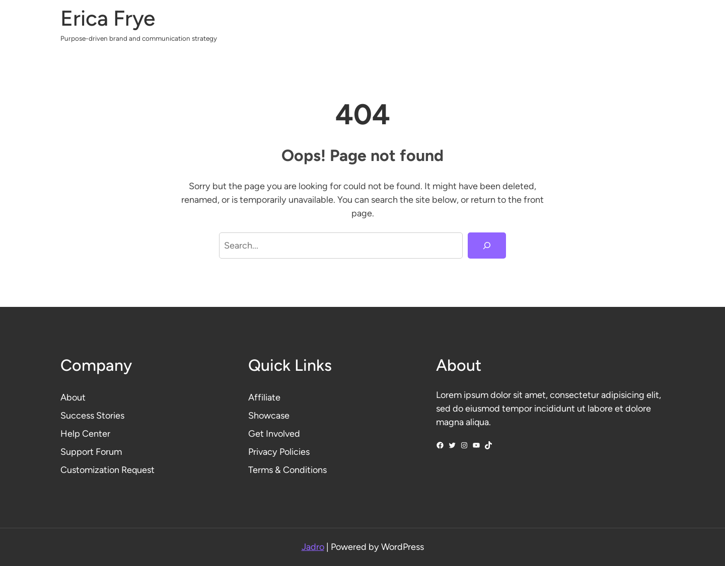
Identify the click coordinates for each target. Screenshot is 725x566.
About (73, 397)
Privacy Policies (279, 451)
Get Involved (274, 433)
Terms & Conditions (287, 469)
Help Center (85, 433)
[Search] (487, 245)
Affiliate (264, 397)
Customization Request (107, 469)
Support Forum (91, 451)
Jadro (313, 546)
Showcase (268, 415)
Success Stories (92, 415)
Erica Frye (107, 18)
